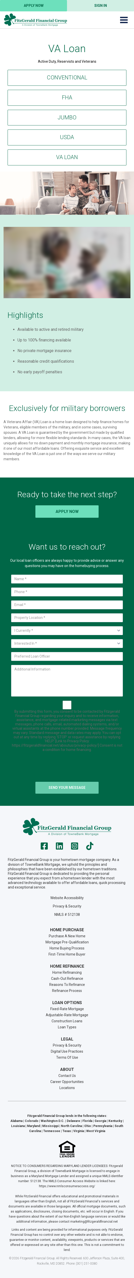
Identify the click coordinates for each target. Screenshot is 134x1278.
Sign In (100, 6)
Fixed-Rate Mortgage (67, 1009)
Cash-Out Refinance (67, 979)
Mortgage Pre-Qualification (67, 942)
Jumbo (67, 117)
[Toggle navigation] (124, 20)
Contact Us (67, 1076)
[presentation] (67, 768)
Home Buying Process (67, 948)
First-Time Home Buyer (67, 954)
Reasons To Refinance (67, 985)
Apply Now (33, 6)
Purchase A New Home (67, 936)
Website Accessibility (67, 898)
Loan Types (67, 1027)
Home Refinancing (67, 972)
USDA (67, 137)
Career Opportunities (67, 1082)
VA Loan (67, 157)
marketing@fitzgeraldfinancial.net (94, 1221)
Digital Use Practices (67, 1051)
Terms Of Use (67, 1057)
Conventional (67, 77)
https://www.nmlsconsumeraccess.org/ (67, 1186)
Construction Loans (67, 1021)
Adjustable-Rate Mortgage (67, 1015)
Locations (67, 1088)
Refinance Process (67, 991)
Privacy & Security (67, 906)
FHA (67, 97)
